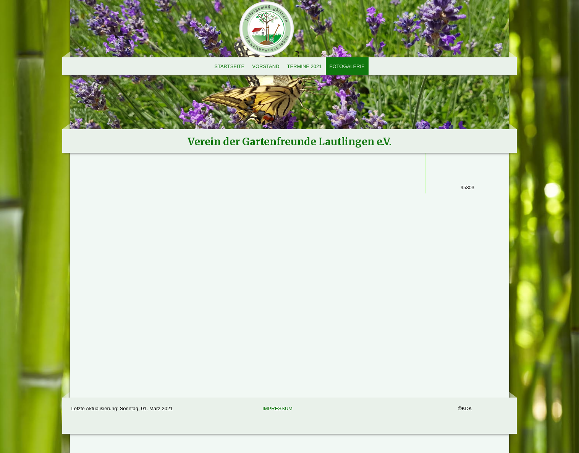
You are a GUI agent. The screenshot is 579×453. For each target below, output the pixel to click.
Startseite (229, 66)
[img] (289, 76)
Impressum (277, 408)
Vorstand (265, 66)
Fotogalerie (347, 66)
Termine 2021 (304, 66)
